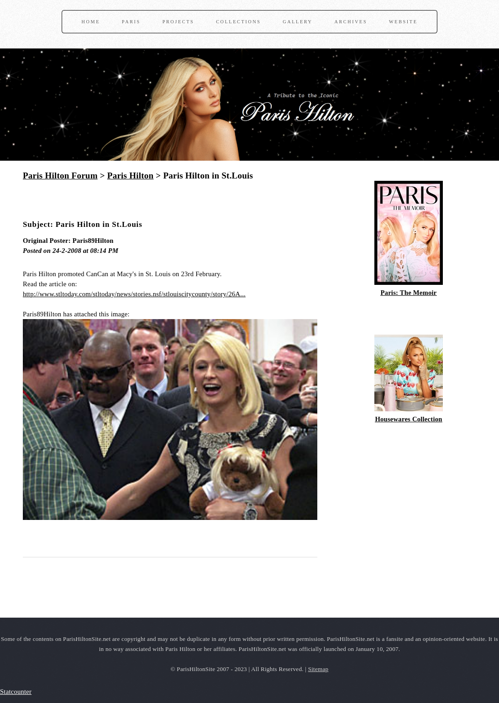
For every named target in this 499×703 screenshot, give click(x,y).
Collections (238, 21)
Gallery (297, 21)
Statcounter (16, 691)
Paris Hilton (130, 175)
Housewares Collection (408, 419)
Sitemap (318, 669)
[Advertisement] (129, 203)
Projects (178, 21)
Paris (131, 21)
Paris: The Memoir (408, 292)
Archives (350, 21)
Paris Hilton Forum (60, 175)
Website (403, 21)
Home (91, 21)
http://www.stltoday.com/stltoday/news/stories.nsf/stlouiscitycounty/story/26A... (134, 294)
